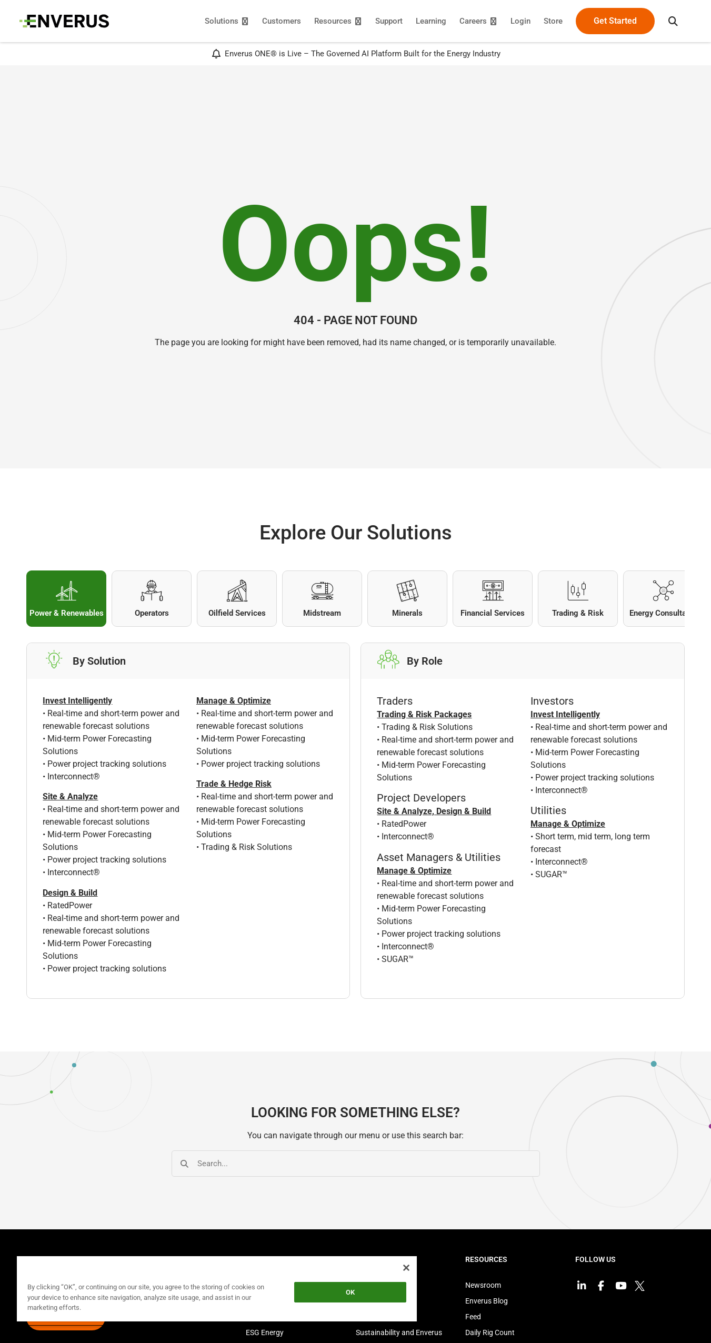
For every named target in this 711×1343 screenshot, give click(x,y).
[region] (217, 1290)
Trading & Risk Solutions (246, 849)
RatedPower (69, 907)
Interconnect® (73, 779)
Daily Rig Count (490, 1334)
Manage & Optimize (414, 872)
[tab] (66, 598)
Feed (473, 1319)
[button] (666, 21)
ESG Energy (265, 1334)
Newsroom (483, 1287)
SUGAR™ (398, 961)
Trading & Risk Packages (424, 716)
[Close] (406, 1268)
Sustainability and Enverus (399, 1334)
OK (350, 1292)
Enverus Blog (486, 1303)
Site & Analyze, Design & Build (434, 813)
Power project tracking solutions (106, 766)
